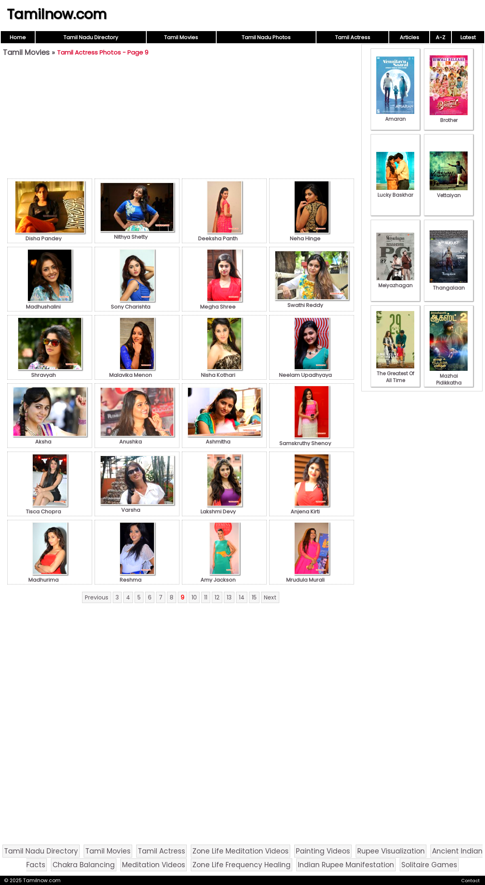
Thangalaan (449, 284)
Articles (409, 37)
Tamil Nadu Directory (90, 37)
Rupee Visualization (391, 851)
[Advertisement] (181, 119)
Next (270, 597)
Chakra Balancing (84, 865)
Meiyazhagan (395, 282)
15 (254, 597)
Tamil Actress (352, 37)
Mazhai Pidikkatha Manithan (449, 379)
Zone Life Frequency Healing (241, 865)
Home (18, 37)
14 (242, 597)
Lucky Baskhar (395, 191)
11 (205, 597)
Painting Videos (323, 851)
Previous (96, 597)
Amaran (395, 115)
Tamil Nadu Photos (266, 37)
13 (229, 597)
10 (194, 597)
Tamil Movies (181, 37)
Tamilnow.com (57, 14)
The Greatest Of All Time (395, 373)
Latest (468, 37)
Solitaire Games (429, 865)
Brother (449, 117)
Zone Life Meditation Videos (240, 851)
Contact (470, 880)
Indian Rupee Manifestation (346, 865)
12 (217, 597)
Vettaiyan (449, 192)
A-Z (440, 37)
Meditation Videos (153, 865)
